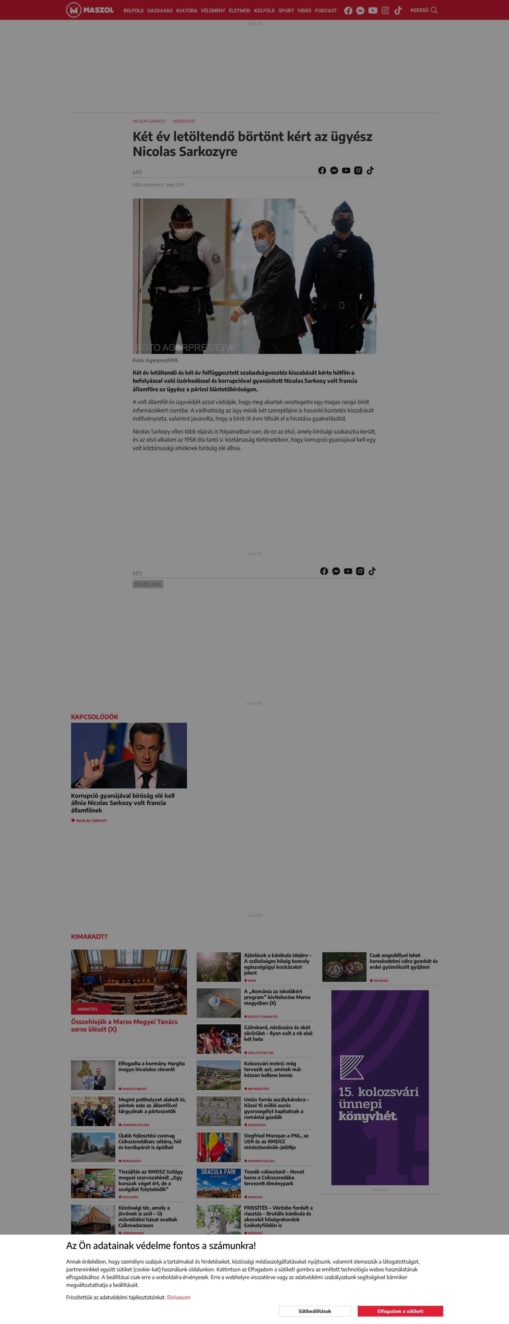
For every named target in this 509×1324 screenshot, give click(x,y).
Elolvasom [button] (179, 1297)
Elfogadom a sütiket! (400, 1311)
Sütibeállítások (315, 1311)
